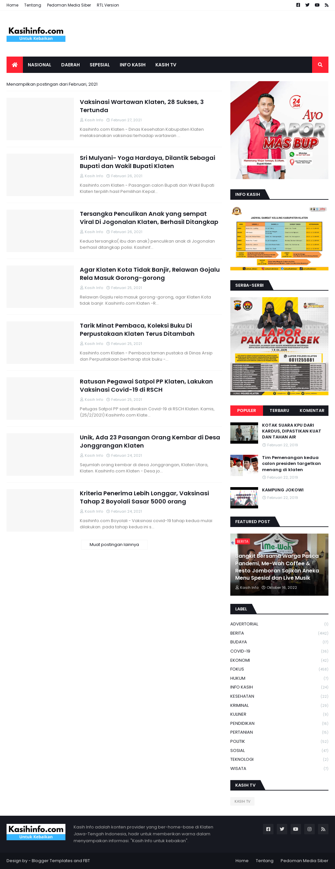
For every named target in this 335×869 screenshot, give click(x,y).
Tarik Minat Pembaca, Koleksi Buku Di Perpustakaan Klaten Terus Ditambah (137, 329)
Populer (246, 410)
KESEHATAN (279, 696)
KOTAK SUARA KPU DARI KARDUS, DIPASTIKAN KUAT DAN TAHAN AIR (291, 431)
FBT (86, 861)
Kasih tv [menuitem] (165, 64)
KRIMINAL (279, 705)
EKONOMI (279, 660)
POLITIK (279, 741)
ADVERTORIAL (279, 624)
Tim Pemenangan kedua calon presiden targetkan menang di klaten (291, 463)
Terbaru (279, 410)
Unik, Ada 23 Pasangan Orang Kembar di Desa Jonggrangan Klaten (150, 441)
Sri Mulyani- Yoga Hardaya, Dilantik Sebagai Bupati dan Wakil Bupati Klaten (147, 162)
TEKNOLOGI (279, 759)
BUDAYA (279, 642)
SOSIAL (279, 750)
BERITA (279, 633)
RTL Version (108, 5)
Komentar (312, 410)
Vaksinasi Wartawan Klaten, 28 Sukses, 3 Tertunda (142, 106)
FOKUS (279, 669)
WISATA (279, 768)
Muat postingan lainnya (114, 544)
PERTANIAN (279, 732)
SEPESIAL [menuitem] (100, 64)
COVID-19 (279, 651)
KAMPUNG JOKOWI (283, 490)
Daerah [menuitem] (70, 64)
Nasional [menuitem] (39, 64)
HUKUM (279, 678)
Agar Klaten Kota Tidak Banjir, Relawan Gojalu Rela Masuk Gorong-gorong (150, 273)
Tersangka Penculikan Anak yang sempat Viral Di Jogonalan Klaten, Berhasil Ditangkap (149, 218)
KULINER (279, 714)
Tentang (32, 5)
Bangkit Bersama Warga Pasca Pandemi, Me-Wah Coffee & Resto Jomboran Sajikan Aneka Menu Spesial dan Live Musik (277, 567)
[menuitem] (15, 65)
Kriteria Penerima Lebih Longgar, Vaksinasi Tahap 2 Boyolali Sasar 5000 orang (144, 497)
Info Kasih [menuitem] (133, 64)
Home (12, 5)
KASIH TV (242, 801)
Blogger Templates (52, 861)
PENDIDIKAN (279, 723)
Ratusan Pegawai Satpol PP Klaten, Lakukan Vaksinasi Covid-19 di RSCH (146, 385)
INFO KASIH (279, 687)
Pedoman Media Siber (69, 5)
